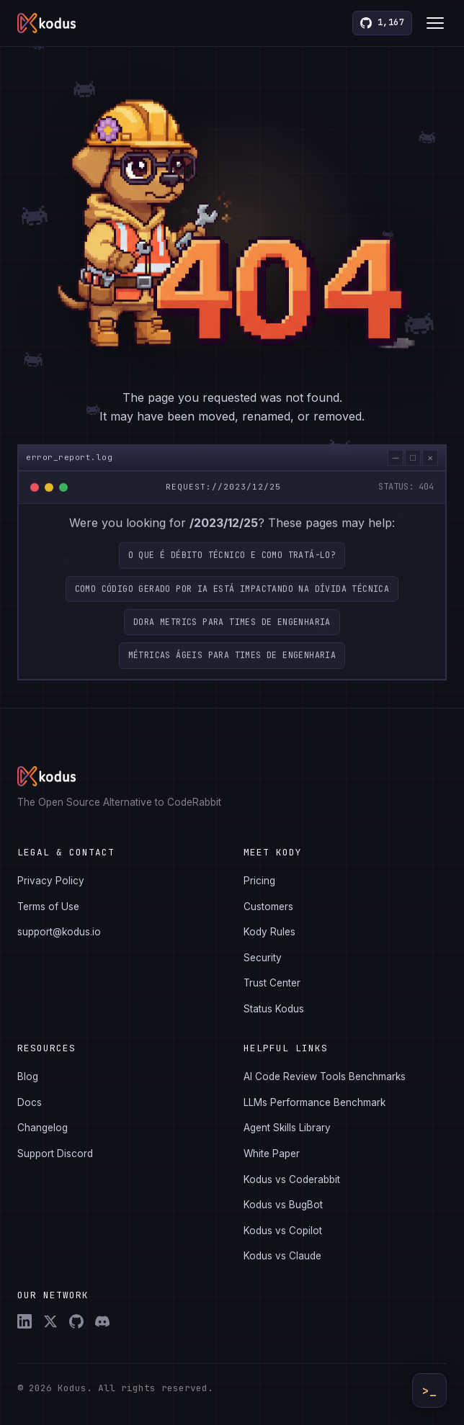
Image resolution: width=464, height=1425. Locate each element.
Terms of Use (48, 906)
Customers (268, 906)
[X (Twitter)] (50, 1321)
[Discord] (102, 1321)
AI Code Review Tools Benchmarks (325, 1076)
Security (263, 957)
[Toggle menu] (435, 23)
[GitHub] (76, 1321)
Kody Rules (269, 932)
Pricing (259, 880)
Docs (29, 1102)
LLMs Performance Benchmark (314, 1102)
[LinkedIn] (24, 1321)
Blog (27, 1076)
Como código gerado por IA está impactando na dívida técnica (232, 592)
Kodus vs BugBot (283, 1204)
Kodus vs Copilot (283, 1230)
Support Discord (55, 1153)
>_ (429, 1390)
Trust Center (272, 983)
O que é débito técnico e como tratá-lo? (232, 559)
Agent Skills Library (287, 1127)
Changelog (42, 1127)
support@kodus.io (59, 932)
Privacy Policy (50, 880)
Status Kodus (274, 1009)
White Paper (272, 1153)
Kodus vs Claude (282, 1256)
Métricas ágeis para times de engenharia (232, 659)
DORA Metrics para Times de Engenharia (232, 626)
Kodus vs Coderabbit (292, 1179)
